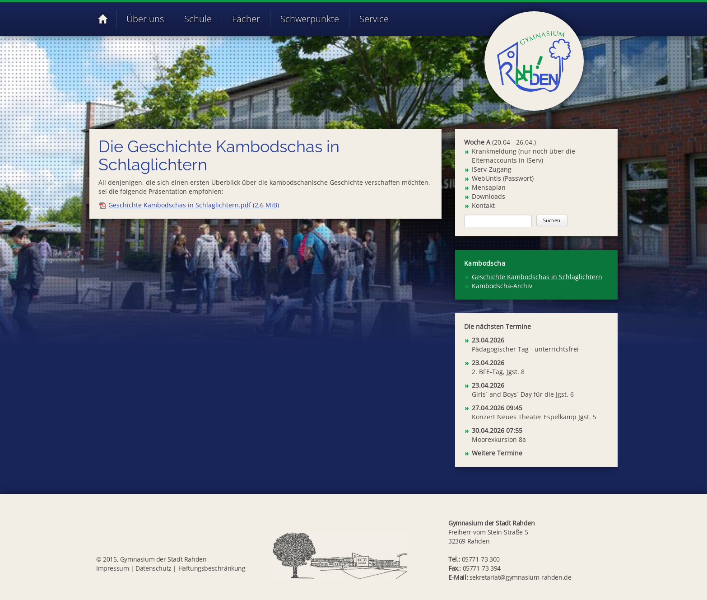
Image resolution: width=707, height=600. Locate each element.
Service (374, 19)
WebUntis (486, 178)
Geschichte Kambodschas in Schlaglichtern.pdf (193, 205)
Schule (198, 19)
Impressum (112, 568)
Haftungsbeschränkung (212, 568)
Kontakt (483, 205)
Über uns (145, 19)
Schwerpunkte (309, 19)
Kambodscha (484, 263)
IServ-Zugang (492, 169)
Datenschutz (153, 568)
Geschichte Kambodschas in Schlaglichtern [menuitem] (537, 276)
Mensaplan (489, 187)
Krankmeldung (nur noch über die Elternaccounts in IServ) (523, 155)
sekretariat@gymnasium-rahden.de (521, 577)
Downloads (488, 196)
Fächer (246, 19)
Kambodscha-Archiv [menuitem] (502, 285)
